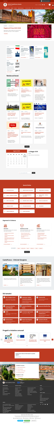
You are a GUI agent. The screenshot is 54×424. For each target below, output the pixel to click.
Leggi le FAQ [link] (17, 404)
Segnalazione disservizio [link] (18, 406)
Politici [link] (4, 392)
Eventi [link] (41, 397)
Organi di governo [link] (5, 387)
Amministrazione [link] (7, 8)
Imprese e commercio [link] (31, 388)
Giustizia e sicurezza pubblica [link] (32, 387)
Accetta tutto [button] (27, 420)
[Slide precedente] (1, 339)
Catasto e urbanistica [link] (18, 393)
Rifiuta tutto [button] (34, 420)
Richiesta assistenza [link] (18, 407)
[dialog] (27, 419)
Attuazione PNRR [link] (27, 8)
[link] (53, 5)
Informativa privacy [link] (30, 406)
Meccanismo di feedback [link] (31, 410)
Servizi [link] (15, 8)
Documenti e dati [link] (5, 394)
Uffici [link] (32, 8)
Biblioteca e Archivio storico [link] (44, 399)
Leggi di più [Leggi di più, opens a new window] (37, 416)
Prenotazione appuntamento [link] (19, 405)
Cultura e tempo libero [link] (18, 394)
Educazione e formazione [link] (18, 395)
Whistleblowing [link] (30, 405)
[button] (27, 422)
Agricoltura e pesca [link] (18, 387)
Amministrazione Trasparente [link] (39, 8)
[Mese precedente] (6, 150)
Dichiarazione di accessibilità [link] (32, 411)
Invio (33, 172)
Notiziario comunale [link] (43, 400)
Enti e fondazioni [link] (5, 391)
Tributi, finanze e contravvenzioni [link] (32, 392)
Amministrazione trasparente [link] (32, 404)
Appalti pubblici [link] (17, 391)
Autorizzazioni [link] (17, 392)
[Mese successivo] (26, 150)
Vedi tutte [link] (27, 146)
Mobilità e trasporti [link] (30, 390)
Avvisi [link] (41, 390)
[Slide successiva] (52, 339)
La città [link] (41, 394)
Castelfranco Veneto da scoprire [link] (44, 398)
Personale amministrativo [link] (6, 393)
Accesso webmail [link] (17, 409)
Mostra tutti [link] (27, 251)
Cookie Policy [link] (29, 407)
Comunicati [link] (41, 388)
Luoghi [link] (41, 395)
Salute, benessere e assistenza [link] (32, 391)
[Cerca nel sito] (50, 5)
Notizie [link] (41, 387)
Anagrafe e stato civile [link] (18, 390)
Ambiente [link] (16, 388)
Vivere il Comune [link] (20, 8)
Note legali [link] (29, 409)
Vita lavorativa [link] (30, 394)
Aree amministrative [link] (6, 388)
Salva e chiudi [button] (20, 420)
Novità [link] (12, 8)
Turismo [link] (29, 393)
